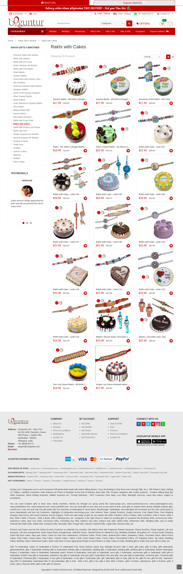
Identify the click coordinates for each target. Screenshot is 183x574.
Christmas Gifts (86, 476)
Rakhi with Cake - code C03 (109, 194)
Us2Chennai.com (86, 468)
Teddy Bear (18, 144)
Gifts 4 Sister (19, 162)
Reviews (57, 427)
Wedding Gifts (45, 472)
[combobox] (113, 23)
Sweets (46, 481)
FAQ (112, 427)
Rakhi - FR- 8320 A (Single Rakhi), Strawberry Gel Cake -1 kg (81, 147)
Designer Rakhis (20, 89)
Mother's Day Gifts (123, 472)
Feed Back (58, 441)
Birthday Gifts (31, 472)
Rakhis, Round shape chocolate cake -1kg (116, 337)
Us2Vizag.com (150, 468)
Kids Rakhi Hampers (22, 117)
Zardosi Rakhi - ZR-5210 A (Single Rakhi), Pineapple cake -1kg (125, 99)
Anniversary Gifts (60, 472)
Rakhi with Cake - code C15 (66, 337)
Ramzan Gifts (72, 476)
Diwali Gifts (59, 476)
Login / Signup (102, 13)
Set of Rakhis (19, 82)
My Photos (86, 430)
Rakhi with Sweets (21, 58)
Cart (162, 23)
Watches (17, 155)
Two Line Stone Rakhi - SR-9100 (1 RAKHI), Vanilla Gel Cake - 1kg (84, 384)
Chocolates (56, 481)
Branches (12, 449)
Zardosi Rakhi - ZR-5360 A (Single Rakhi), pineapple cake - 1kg (82, 99)
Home (10, 41)
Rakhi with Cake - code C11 (109, 289)
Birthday (52, 31)
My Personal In (88, 437)
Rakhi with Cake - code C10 (66, 289)
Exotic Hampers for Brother (25, 65)
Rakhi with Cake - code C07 (66, 242)
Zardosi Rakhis (20, 76)
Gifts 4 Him (95, 31)
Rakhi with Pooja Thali (23, 120)
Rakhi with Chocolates (23, 69)
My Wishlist (87, 427)
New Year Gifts (91, 472)
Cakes (29, 481)
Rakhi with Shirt (20, 131)
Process (114, 430)
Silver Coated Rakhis (22, 96)
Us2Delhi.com (101, 468)
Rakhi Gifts (127, 476)
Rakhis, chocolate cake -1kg (152, 337)
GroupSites (16, 14)
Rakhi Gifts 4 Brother (27, 41)
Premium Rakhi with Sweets (25, 55)
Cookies (17, 148)
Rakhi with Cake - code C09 (152, 242)
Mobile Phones (69, 481)
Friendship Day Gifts (158, 472)
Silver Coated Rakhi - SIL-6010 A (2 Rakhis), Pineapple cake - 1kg (127, 147)
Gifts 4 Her (110, 31)
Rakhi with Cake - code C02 (66, 194)
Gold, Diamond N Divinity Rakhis (27, 103)
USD (33, 14)
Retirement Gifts (106, 472)
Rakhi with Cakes (49, 41)
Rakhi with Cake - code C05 (152, 194)
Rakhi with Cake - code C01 (152, 147)
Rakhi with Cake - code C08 (109, 242)
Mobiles (16, 158)
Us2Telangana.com (50, 468)
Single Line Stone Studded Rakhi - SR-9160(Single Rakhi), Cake (126, 384)
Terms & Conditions (61, 430)
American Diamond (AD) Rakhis (27, 86)
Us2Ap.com (35, 468)
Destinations (58, 434)
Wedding (65, 31)
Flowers (37, 481)
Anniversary (80, 31)
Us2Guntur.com (115, 468)
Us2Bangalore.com (68, 468)
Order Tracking (122, 14)
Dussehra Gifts (46, 476)
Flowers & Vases (20, 141)
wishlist (170, 23)
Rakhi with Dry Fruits (22, 62)
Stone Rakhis (19, 100)
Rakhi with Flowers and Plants (26, 127)
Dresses (99, 481)
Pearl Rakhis (19, 72)
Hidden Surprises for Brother (26, 134)
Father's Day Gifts (140, 472)
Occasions (140, 31)
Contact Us (58, 437)
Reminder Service (90, 434)
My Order (86, 423)
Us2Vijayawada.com (133, 468)
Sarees (90, 481)
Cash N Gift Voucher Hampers (26, 93)
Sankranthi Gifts (102, 476)
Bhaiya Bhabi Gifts (21, 110)
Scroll (179, 567)
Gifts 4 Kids (125, 31)
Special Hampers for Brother (26, 138)
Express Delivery (159, 31)
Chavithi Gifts (32, 476)
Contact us (163, 14)
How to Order (116, 423)
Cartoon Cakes (20, 151)
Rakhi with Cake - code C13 (152, 289)
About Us (57, 423)
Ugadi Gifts (115, 476)
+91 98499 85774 (143, 14)
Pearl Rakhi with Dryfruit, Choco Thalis (30, 79)
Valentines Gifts (76, 472)
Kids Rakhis (18, 107)
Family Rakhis (19, 113)
